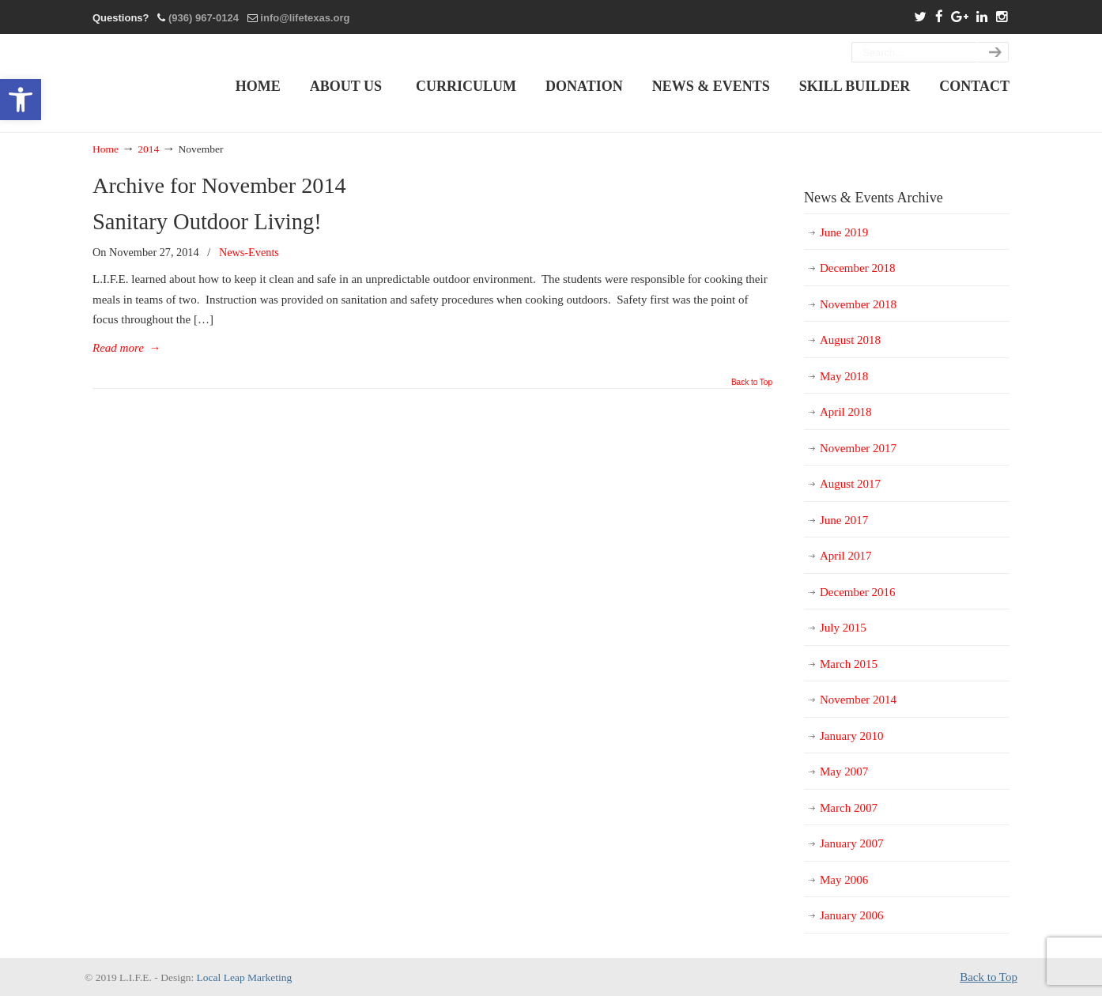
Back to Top (751, 383)
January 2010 (851, 736)
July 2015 (843, 627)
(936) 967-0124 (203, 18)
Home (105, 149)
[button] (20, 99)
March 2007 (848, 808)
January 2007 (851, 843)
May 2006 (844, 879)
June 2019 (844, 232)
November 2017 (858, 448)
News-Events (249, 252)
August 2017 (850, 483)
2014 (148, 149)
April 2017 (845, 555)
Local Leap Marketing (244, 977)
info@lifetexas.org (304, 18)
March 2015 (848, 664)
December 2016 (857, 592)
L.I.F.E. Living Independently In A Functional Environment (149, 82)
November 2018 (858, 304)
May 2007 (844, 771)
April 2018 (845, 412)
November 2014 (858, 699)
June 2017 (844, 520)
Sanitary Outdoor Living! (207, 221)
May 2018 (844, 376)
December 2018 (857, 268)
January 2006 (851, 915)
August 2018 (850, 340)
